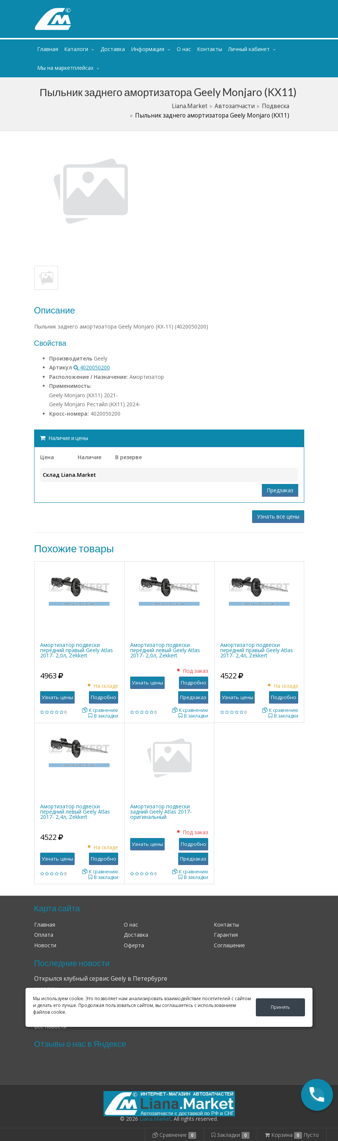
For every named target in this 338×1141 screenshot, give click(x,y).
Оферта (134, 945)
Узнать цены (57, 697)
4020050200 (92, 367)
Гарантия (226, 934)
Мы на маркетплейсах (65, 67)
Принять (280, 1007)
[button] (317, 1094)
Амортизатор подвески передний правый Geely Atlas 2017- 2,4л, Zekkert (256, 650)
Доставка (113, 49)
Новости (45, 945)
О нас (184, 49)
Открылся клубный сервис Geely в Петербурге (100, 979)
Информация (147, 49)
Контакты (209, 49)
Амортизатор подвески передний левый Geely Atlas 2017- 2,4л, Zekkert (75, 811)
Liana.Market (189, 106)
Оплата (43, 934)
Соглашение (229, 945)
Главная (47, 49)
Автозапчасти (235, 106)
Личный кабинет (258, 7)
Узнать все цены (278, 516)
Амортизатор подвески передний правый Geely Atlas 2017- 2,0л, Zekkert (76, 650)
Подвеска (275, 106)
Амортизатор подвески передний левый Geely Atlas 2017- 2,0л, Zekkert (165, 650)
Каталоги (76, 49)
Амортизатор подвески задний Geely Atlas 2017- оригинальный (161, 811)
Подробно (103, 697)
